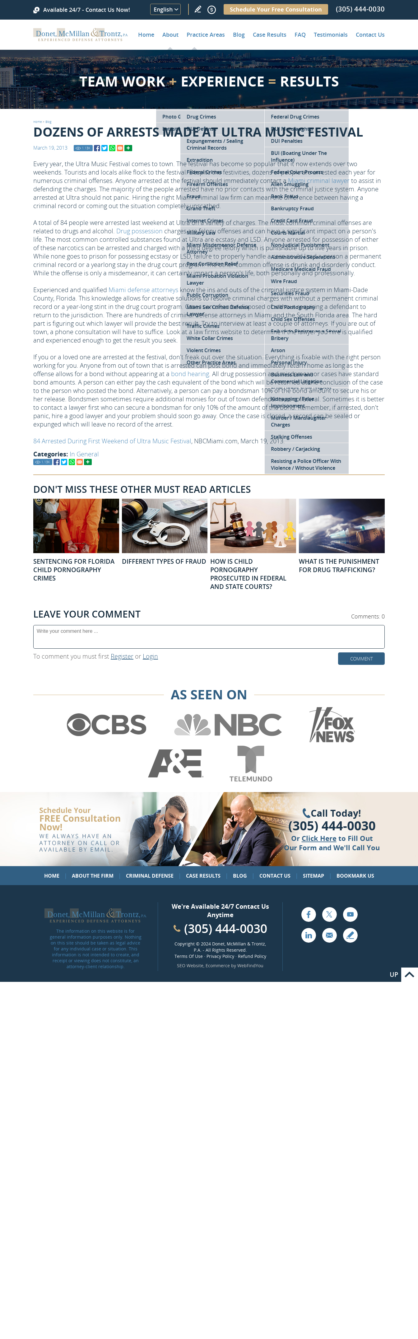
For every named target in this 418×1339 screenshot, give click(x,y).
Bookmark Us (355, 875)
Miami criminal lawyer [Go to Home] (319, 180)
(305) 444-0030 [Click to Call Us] (332, 825)
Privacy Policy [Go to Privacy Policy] (220, 956)
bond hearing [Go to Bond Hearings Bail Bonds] (190, 374)
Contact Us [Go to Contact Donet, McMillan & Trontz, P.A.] (370, 34)
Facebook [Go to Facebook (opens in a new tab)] (308, 914)
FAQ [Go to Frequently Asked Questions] (300, 34)
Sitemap (313, 875)
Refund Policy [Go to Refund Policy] (252, 956)
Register (122, 656)
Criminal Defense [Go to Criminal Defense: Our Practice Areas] (150, 875)
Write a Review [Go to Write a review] (197, 9)
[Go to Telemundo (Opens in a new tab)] (250, 780)
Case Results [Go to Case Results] (269, 34)
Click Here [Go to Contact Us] (319, 838)
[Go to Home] (80, 39)
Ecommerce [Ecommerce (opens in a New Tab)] (218, 965)
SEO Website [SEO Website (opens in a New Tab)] (190, 965)
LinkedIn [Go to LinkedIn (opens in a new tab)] (308, 935)
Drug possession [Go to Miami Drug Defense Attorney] (139, 231)
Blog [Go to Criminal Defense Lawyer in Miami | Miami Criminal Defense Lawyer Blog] (239, 34)
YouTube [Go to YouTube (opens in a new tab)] (350, 914)
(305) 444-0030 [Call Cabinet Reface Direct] (225, 928)
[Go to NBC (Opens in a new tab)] (228, 741)
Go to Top (409, 975)
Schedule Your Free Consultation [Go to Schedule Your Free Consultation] (276, 9)
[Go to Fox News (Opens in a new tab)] (331, 741)
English (163, 9)
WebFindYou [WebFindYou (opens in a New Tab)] (250, 965)
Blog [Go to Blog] (48, 121)
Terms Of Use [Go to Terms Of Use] (188, 956)
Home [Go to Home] (146, 34)
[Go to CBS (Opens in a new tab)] (106, 741)
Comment (361, 659)
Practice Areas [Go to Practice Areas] (206, 34)
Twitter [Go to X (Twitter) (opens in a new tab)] (329, 914)
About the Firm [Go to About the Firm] (93, 875)
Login (150, 656)
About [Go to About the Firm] (170, 34)
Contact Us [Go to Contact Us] (274, 875)
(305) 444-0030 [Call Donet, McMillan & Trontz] (360, 8)
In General (84, 454)
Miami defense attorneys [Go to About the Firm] (143, 290)
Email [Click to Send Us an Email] (329, 935)
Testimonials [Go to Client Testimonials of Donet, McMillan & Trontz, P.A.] (331, 34)
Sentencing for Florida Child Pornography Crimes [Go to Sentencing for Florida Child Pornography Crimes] (73, 569)
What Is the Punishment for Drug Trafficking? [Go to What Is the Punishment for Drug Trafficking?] (339, 565)
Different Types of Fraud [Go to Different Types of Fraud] (164, 561)
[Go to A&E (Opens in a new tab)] (176, 780)
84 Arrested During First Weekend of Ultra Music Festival (112, 441)
